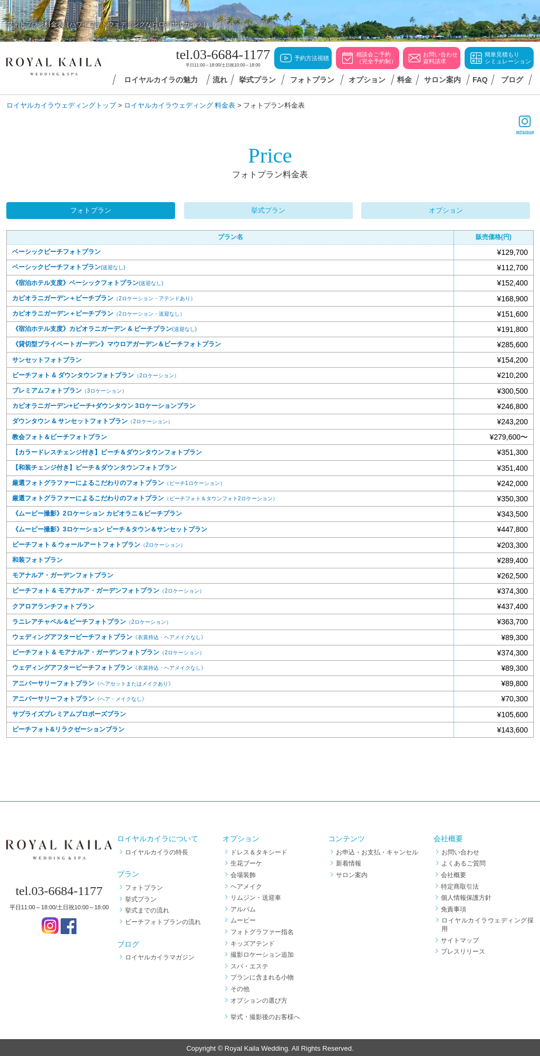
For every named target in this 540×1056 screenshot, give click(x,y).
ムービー (243, 918)
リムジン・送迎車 (255, 896)
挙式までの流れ (147, 908)
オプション (449, 209)
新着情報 (348, 861)
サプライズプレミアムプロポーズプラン (69, 712)
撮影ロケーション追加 (262, 953)
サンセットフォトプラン (47, 357)
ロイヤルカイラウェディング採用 (487, 923)
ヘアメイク (246, 884)
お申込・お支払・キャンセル (377, 850)
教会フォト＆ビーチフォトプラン (59, 435)
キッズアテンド (252, 941)
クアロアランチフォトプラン (53, 604)
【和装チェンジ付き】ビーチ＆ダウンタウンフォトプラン (94, 466)
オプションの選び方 (258, 998)
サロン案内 (352, 873)
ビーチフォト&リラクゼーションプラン (68, 727)
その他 (239, 987)
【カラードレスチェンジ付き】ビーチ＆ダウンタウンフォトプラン (107, 450)
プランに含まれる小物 (262, 975)
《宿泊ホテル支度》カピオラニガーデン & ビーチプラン (104, 327)
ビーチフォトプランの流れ (163, 920)
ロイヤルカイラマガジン (160, 955)
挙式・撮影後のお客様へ (265, 1015)
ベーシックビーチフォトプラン (56, 250)
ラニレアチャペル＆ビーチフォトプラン (91, 619)
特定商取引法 (460, 884)
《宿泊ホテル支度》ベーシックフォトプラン (87, 280)
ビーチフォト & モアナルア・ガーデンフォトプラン (108, 589)
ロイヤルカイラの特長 (156, 850)
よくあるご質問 (463, 861)
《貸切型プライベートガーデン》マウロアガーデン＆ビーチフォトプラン (116, 342)
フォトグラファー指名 (262, 930)
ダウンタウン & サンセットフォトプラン (92, 419)
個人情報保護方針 (466, 896)
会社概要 (454, 873)
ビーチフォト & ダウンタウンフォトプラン (95, 373)
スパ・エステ (249, 964)
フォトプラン (90, 209)
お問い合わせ (460, 850)
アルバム (243, 907)
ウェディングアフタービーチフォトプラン (109, 635)
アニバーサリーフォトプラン (92, 681)
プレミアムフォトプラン (69, 389)
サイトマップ (460, 938)
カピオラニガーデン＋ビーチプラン (104, 296)
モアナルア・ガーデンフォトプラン (62, 573)
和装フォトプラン (37, 558)
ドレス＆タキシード (258, 850)
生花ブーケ (246, 861)
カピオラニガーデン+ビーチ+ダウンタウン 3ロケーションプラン (104, 404)
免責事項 (454, 907)
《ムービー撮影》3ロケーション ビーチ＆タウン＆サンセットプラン (109, 527)
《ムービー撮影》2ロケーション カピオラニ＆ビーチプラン (97, 512)
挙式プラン (270, 209)
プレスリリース (463, 950)
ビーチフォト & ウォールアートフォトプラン (99, 543)
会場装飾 (243, 873)
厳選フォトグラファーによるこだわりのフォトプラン (118, 481)
